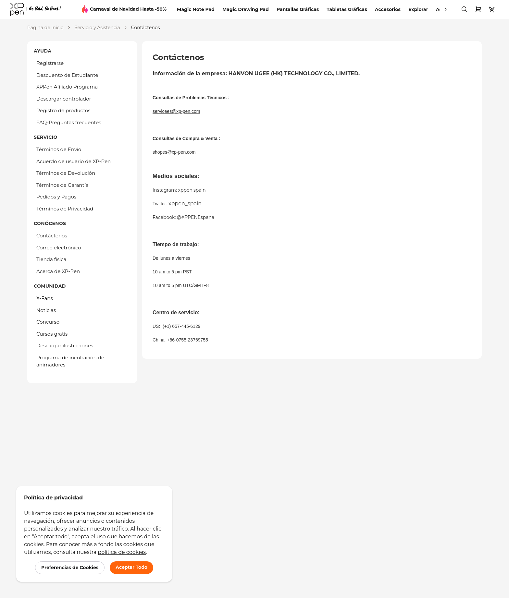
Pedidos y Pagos (56, 197)
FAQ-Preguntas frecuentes (68, 122)
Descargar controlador (63, 99)
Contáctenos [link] (145, 27)
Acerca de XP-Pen (58, 271)
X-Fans (44, 298)
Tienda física (51, 259)
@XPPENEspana (195, 217)
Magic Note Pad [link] (196, 9)
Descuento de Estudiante (67, 75)
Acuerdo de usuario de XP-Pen (73, 161)
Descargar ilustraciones (64, 345)
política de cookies (122, 552)
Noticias (46, 310)
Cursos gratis (52, 334)
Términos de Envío (58, 149)
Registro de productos (63, 110)
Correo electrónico (58, 248)
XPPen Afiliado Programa (67, 87)
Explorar (418, 9)
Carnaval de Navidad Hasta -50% (128, 9)
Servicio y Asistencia (97, 27)
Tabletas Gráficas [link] (347, 9)
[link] (35, 9)
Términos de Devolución (65, 173)
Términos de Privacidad (64, 209)
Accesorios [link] (388, 9)
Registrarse (50, 63)
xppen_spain (185, 203)
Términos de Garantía (62, 185)
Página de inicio (45, 27)
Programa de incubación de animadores (70, 361)
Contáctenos (51, 236)
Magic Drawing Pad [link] (245, 9)
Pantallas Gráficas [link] (298, 9)
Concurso (47, 322)
